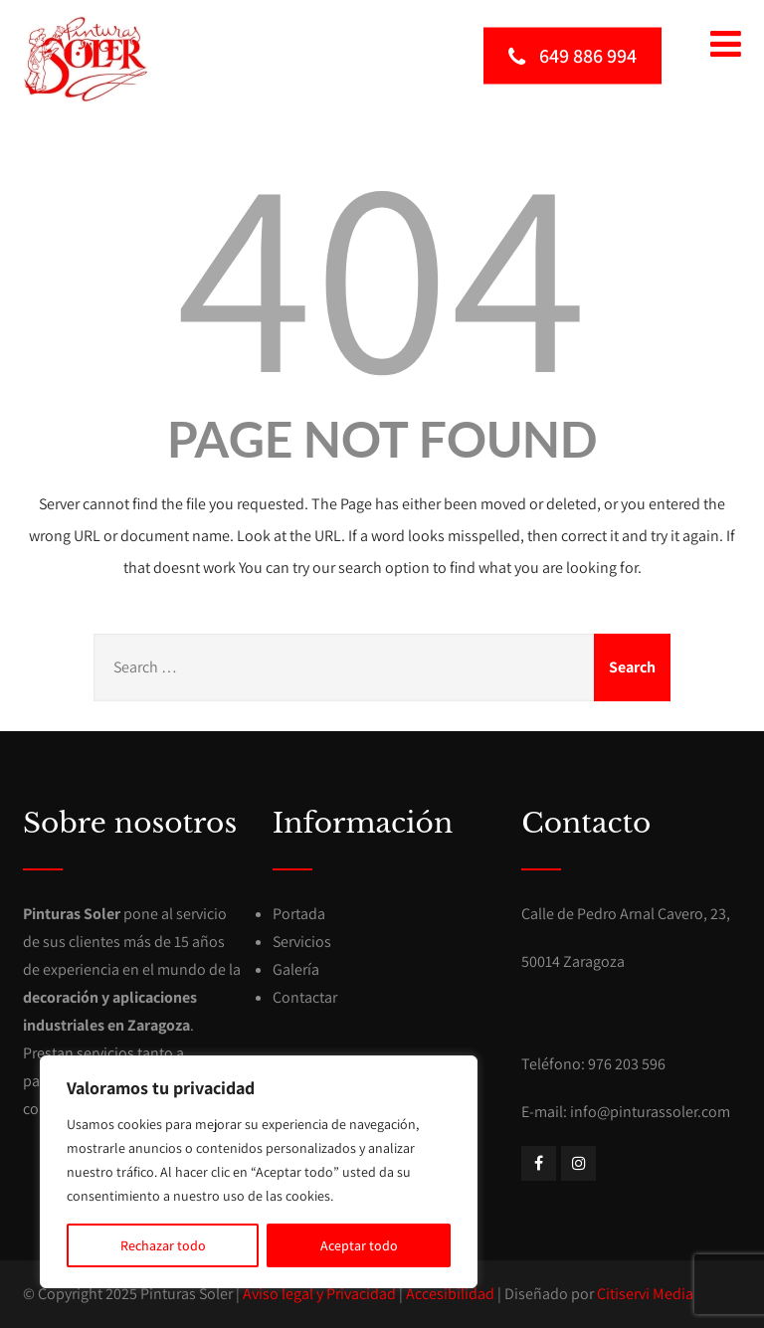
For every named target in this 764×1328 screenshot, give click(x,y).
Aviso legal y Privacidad (319, 1293)
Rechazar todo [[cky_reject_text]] (163, 1245)
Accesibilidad (450, 1293)
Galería (296, 969)
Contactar (305, 997)
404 (382, 270)
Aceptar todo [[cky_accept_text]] (359, 1245)
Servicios (302, 941)
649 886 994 (572, 55)
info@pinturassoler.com (650, 1111)
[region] (259, 1171)
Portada (299, 913)
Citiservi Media (645, 1293)
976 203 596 (627, 1063)
